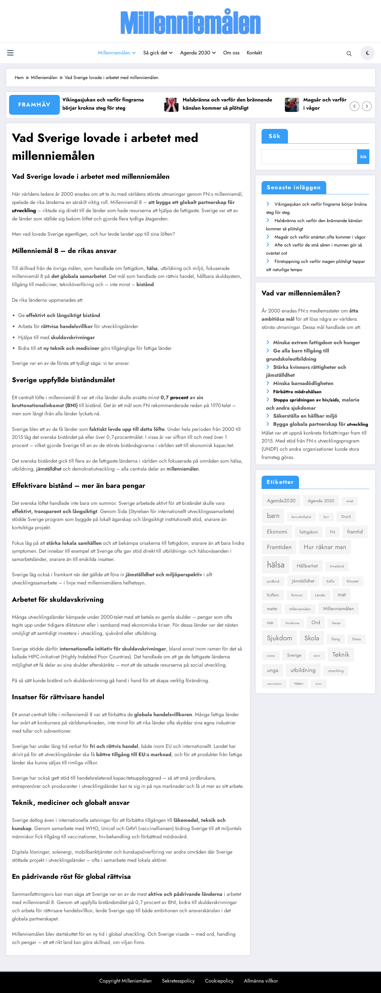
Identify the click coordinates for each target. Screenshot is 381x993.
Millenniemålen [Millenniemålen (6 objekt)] (338, 608)
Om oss (231, 52)
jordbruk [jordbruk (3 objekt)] (273, 581)
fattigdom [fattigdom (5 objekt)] (309, 532)
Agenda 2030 (198, 52)
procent (179, 397)
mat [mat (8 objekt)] (342, 594)
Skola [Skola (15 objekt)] (311, 638)
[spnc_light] (368, 53)
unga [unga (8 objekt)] (272, 670)
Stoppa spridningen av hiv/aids (306, 400)
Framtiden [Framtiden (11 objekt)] (279, 547)
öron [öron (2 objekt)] (318, 684)
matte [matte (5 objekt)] (272, 608)
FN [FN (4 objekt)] (332, 532)
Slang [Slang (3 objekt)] (335, 639)
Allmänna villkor (261, 981)
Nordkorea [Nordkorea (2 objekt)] (292, 623)
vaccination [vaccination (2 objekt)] (274, 684)
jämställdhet (48, 469)
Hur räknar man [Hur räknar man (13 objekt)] (325, 546)
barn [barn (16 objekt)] (273, 515)
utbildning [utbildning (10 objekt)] (303, 670)
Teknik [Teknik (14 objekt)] (340, 654)
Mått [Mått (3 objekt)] (270, 623)
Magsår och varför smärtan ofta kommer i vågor (320, 237)
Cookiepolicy (219, 981)
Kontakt (254, 52)
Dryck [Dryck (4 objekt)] (346, 516)
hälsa (152, 268)
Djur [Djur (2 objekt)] (326, 517)
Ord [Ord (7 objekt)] (315, 622)
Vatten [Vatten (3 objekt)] (298, 683)
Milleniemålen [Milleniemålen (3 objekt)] (300, 609)
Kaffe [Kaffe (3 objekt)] (330, 581)
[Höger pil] (366, 106)
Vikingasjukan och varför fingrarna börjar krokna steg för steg (107, 104)
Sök (275, 136)
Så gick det (158, 52)
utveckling (24, 210)
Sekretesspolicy (178, 981)
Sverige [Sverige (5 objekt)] (294, 655)
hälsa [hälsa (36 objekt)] (276, 565)
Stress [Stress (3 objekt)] (356, 639)
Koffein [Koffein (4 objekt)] (273, 595)
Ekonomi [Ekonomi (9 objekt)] (277, 531)
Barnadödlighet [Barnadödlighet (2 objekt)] (301, 517)
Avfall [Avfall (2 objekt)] (349, 501)
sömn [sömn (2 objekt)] (316, 656)
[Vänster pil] (354, 106)
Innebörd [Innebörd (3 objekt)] (337, 566)
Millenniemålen (117, 52)
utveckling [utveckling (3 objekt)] (336, 670)
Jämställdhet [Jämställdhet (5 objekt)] (303, 581)
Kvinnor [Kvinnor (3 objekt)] (297, 595)
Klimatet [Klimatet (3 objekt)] (353, 581)
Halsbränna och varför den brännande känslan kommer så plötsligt (232, 104)
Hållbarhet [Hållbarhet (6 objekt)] (307, 565)
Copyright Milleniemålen (125, 981)
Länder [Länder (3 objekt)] (320, 595)
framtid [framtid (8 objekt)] (355, 531)
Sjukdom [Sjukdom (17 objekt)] (279, 638)
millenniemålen (183, 469)
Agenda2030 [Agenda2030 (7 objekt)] (281, 500)
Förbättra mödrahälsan (297, 391)
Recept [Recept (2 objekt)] (336, 623)
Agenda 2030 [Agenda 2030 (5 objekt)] (321, 500)
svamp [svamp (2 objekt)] (271, 656)
